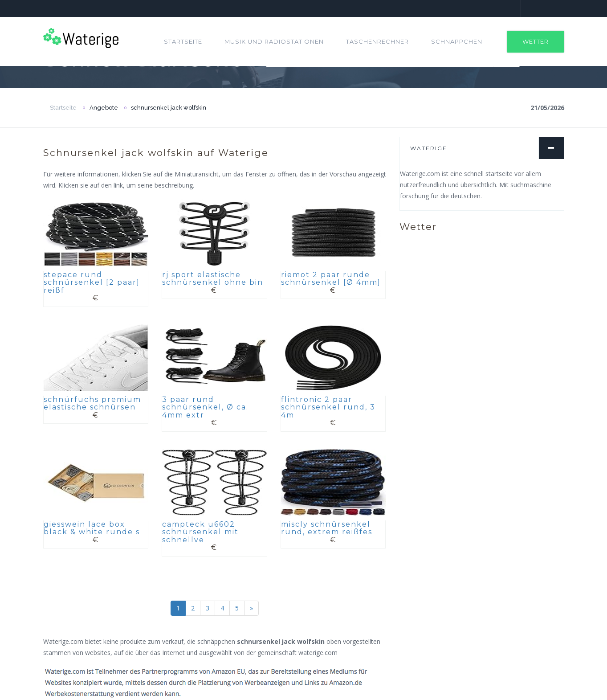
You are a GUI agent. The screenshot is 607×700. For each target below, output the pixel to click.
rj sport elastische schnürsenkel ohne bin (212, 278)
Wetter (535, 41)
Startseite (183, 41)
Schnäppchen (456, 41)
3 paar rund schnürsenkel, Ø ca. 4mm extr (205, 407)
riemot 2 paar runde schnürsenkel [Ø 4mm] (331, 278)
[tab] (482, 148)
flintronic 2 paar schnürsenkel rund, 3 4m (328, 407)
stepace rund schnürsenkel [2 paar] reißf (92, 282)
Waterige (428, 148)
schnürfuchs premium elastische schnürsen (92, 403)
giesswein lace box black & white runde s (92, 528)
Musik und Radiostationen (274, 41)
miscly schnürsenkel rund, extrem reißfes (326, 528)
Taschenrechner (377, 41)
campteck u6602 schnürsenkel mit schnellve (200, 532)
